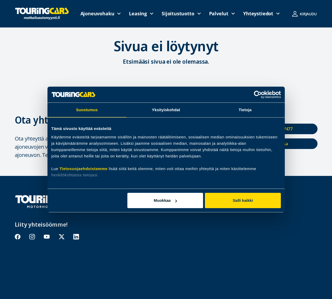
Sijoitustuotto (178, 13)
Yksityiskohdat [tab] (166, 110)
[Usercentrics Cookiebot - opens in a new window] (258, 95)
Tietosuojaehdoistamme (84, 168)
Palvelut (219, 13)
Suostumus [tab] (87, 110)
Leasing (138, 13)
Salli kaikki (243, 200)
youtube (47, 237)
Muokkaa (165, 200)
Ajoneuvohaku (97, 13)
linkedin (76, 237)
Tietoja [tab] (245, 110)
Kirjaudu (308, 13)
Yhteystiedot (258, 13)
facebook (18, 237)
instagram (32, 237)
